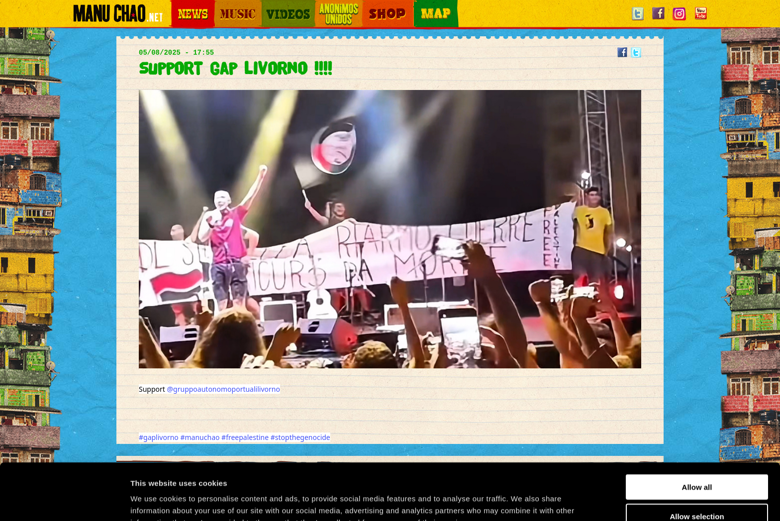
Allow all (697, 434)
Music (221, 5)
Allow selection (697, 463)
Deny (697, 492)
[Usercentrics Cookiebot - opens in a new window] (64, 501)
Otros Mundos (333, 5)
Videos (271, 5)
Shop (369, 5)
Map (419, 5)
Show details (522, 501)
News (178, 5)
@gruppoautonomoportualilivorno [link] (223, 389)
